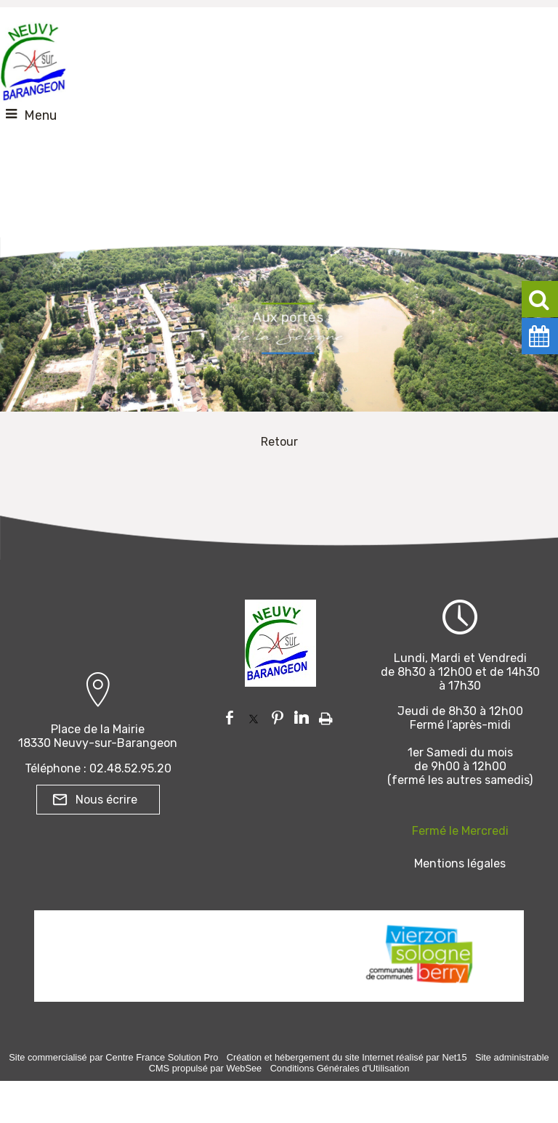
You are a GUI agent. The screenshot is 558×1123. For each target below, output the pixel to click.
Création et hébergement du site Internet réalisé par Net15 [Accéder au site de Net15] (347, 1057)
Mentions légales (460, 863)
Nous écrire (106, 799)
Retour (279, 442)
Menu (40, 115)
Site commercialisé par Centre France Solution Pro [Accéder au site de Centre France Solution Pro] (113, 1057)
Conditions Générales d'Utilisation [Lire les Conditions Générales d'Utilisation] (340, 1068)
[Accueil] (33, 58)
